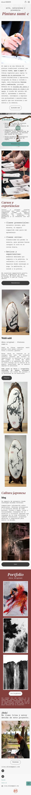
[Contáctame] (28, 784)
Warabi (3, 780)
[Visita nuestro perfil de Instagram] (2, 770)
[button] (26, 2)
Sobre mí (4, 783)
